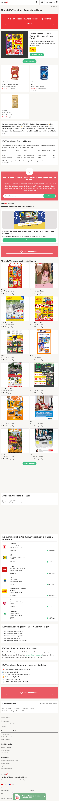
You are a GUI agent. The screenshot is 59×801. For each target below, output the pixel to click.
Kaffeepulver (17, 501)
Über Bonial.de (5, 721)
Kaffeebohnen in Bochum (12, 633)
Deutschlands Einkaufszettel (9, 760)
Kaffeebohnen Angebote (33, 655)
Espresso (6, 501)
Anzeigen (54, 6)
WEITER (29, 23)
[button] (29, 44)
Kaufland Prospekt (6, 737)
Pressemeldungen (6, 768)
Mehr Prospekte (29, 61)
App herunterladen (6, 766)
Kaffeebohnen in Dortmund (12, 631)
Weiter (49, 196)
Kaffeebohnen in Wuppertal (12, 636)
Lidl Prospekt (4, 753)
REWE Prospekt (5, 739)
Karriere (3, 726)
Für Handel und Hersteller (8, 724)
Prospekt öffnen (37, 54)
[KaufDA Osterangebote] (29, 796)
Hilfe (2, 788)
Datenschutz (31, 191)
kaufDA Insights (5, 763)
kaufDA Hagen (6, 708)
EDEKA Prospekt (6, 734)
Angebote (17, 708)
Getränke (25, 708)
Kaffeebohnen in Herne (11, 638)
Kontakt (32, 790)
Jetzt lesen (29, 240)
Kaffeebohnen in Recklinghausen (14, 640)
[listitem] (15, 78)
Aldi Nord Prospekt (6, 747)
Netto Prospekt (5, 750)
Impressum (33, 788)
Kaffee (32, 708)
